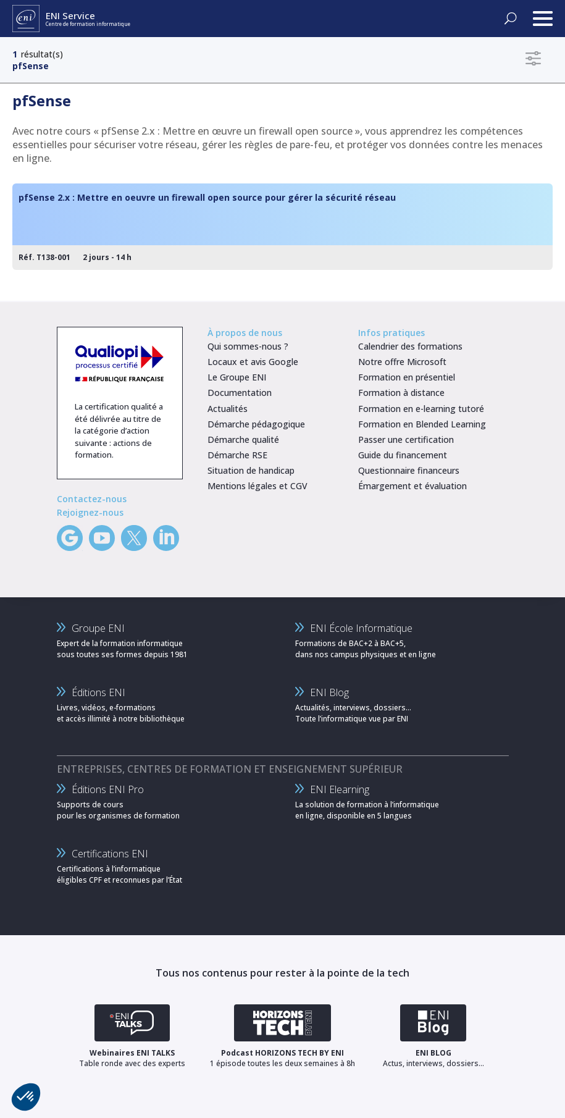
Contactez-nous (92, 499)
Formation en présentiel (406, 377)
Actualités (227, 408)
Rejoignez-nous (90, 512)
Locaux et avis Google (252, 362)
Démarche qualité (243, 439)
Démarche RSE (237, 455)
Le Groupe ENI (236, 377)
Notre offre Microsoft (402, 362)
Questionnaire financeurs (408, 470)
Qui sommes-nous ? (247, 346)
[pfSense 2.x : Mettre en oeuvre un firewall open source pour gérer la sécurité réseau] (282, 226)
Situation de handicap (251, 470)
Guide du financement (402, 455)
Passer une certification (406, 439)
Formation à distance (401, 392)
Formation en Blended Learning (422, 424)
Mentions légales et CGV (257, 486)
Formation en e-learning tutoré (421, 408)
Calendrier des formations (410, 346)
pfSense (30, 66)
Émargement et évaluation (412, 486)
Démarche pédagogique (256, 424)
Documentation (239, 392)
